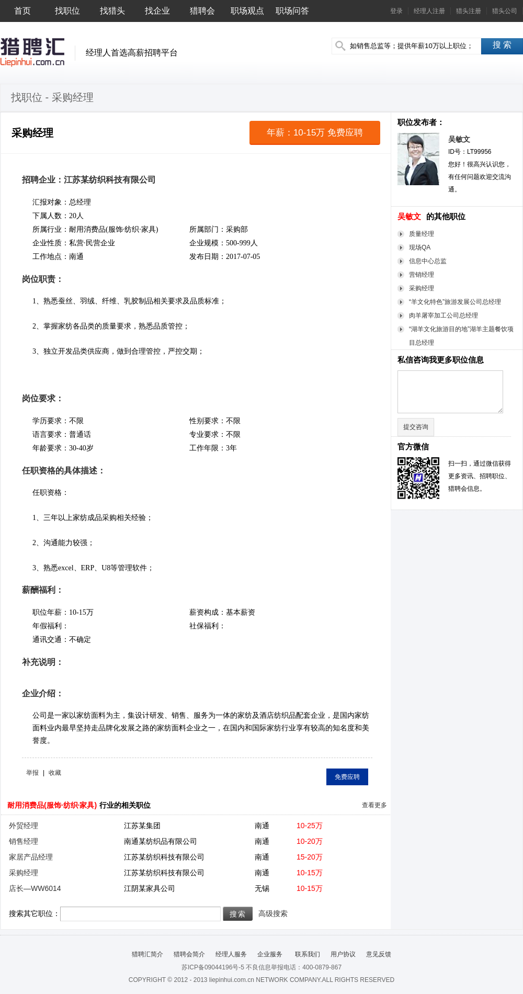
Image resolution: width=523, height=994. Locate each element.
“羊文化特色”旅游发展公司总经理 (455, 302)
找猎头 (112, 10)
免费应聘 (347, 777)
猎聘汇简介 (147, 954)
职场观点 (247, 10)
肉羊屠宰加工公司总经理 (443, 315)
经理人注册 (429, 11)
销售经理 (23, 841)
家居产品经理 (31, 857)
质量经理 (421, 234)
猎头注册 (468, 11)
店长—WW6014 (35, 888)
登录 (396, 11)
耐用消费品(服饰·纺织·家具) (52, 805)
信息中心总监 (428, 261)
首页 (22, 10)
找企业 (157, 10)
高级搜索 (273, 913)
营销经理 (421, 274)
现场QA (419, 247)
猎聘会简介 (189, 954)
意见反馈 (378, 954)
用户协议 (343, 954)
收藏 (55, 772)
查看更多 (374, 805)
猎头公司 (504, 11)
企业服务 (269, 954)
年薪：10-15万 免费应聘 (315, 133)
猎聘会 (202, 10)
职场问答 (292, 10)
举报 (32, 772)
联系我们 (306, 954)
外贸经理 (23, 825)
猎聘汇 (32, 52)
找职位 (67, 10)
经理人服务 (231, 954)
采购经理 (421, 288)
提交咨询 (415, 427)
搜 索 (502, 44)
